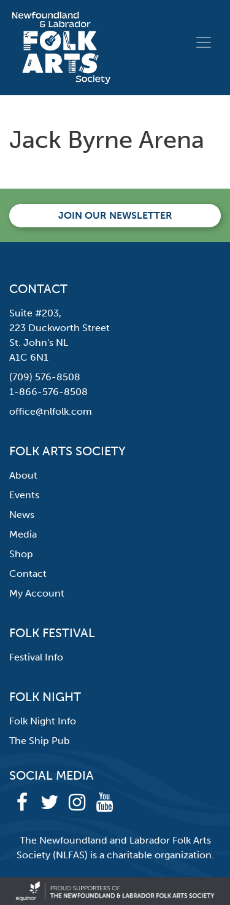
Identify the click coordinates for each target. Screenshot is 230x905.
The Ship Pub (39, 740)
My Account (36, 593)
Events (24, 495)
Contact (28, 573)
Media (23, 534)
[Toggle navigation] (203, 42)
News (21, 514)
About (23, 475)
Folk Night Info (42, 721)
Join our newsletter (115, 215)
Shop (21, 554)
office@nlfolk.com (50, 411)
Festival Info (36, 657)
